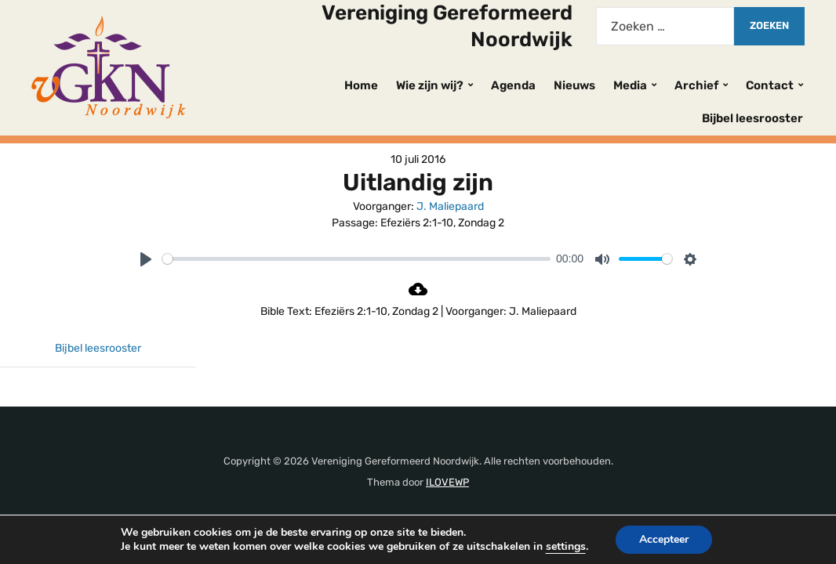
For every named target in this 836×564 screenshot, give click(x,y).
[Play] (145, 259)
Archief (696, 85)
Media (630, 85)
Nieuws (574, 85)
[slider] (356, 258)
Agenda (513, 85)
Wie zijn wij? (429, 85)
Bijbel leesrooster (752, 118)
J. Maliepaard (450, 206)
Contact (770, 85)
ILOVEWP (447, 482)
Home (361, 85)
